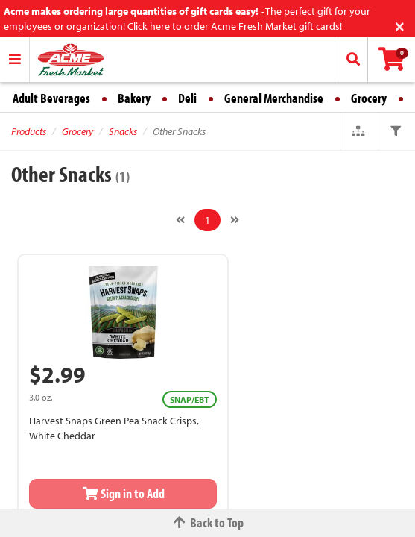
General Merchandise (273, 98)
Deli (187, 98)
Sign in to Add (123, 493)
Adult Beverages (51, 98)
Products (28, 131)
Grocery (369, 98)
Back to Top (207, 522)
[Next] (235, 220)
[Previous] (180, 220)
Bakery (134, 98)
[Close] (400, 25)
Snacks (123, 131)
